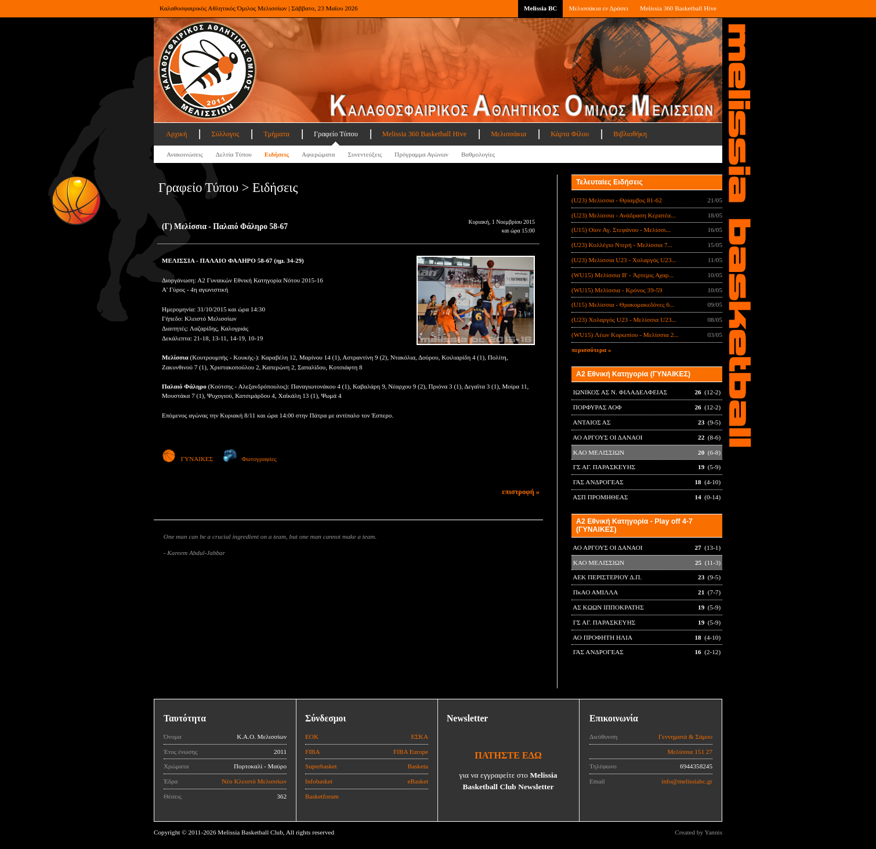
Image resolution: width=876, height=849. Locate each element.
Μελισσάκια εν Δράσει (598, 8)
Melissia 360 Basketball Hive (678, 8)
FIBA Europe (410, 751)
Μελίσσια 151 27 (689, 751)
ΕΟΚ (311, 736)
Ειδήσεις (277, 154)
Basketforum (322, 796)
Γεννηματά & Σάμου (685, 736)
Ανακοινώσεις (184, 154)
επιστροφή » (521, 492)
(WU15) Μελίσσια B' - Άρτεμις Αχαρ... (622, 274)
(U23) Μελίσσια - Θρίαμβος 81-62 (616, 200)
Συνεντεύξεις (364, 154)
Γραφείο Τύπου (336, 134)
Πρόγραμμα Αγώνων (421, 154)
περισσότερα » (591, 349)
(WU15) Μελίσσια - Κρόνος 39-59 (617, 289)
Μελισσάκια (508, 134)
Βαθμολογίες (478, 154)
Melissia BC (541, 8)
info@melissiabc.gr (686, 781)
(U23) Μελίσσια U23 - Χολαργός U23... (623, 259)
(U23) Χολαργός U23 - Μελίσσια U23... (623, 319)
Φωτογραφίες (250, 458)
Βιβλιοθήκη (630, 134)
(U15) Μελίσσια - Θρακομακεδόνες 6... (622, 304)
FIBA (312, 751)
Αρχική (176, 134)
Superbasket (321, 766)
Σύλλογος (225, 134)
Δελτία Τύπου (234, 154)
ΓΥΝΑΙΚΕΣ (187, 458)
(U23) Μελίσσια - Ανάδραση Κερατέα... (623, 215)
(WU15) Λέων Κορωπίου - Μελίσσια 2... (625, 334)
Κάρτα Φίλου (570, 134)
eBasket (418, 781)
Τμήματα (276, 134)
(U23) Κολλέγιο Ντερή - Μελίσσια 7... (621, 244)
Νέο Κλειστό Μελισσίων (254, 781)
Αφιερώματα (318, 154)
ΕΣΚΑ (419, 736)
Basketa (418, 766)
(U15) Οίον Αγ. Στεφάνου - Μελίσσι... (621, 229)
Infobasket (318, 781)
